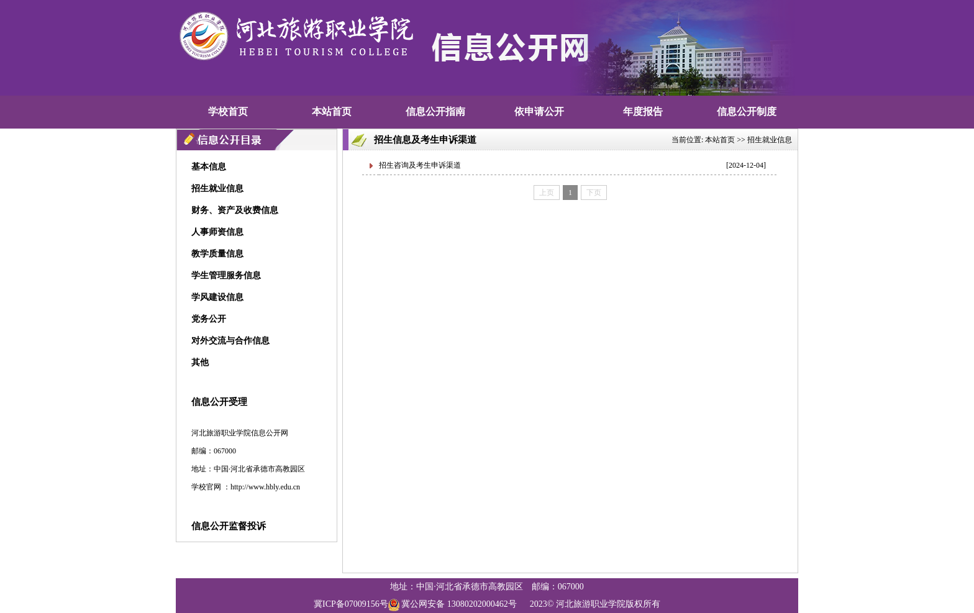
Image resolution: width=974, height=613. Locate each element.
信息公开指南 (435, 111)
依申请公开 (539, 111)
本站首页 (332, 111)
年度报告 (643, 111)
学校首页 (228, 111)
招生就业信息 (769, 139)
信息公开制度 (746, 111)
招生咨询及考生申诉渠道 (420, 165)
